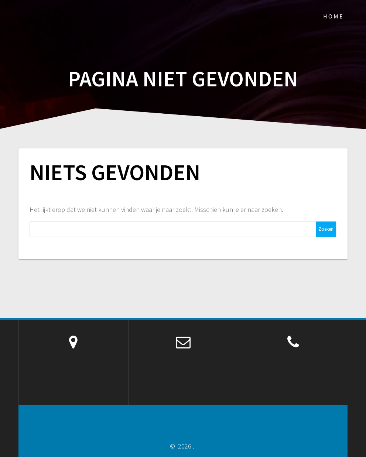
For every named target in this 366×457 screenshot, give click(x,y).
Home (333, 16)
